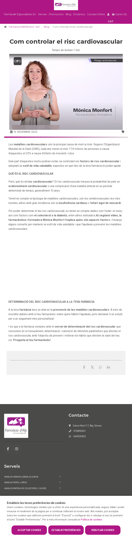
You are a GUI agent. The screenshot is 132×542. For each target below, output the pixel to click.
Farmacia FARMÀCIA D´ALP (24, 26)
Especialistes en (26, 14)
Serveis (42, 14)
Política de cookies (91, 519)
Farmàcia (9, 14)
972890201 (77, 431)
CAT (111, 21)
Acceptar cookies (29, 530)
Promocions (56, 14)
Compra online (96, 14)
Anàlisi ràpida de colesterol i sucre (25, 488)
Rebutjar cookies (102, 530)
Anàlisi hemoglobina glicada (21, 476)
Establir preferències (66, 530)
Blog (68, 14)
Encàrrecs (79, 14)
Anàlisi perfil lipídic (15, 482)
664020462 (77, 436)
